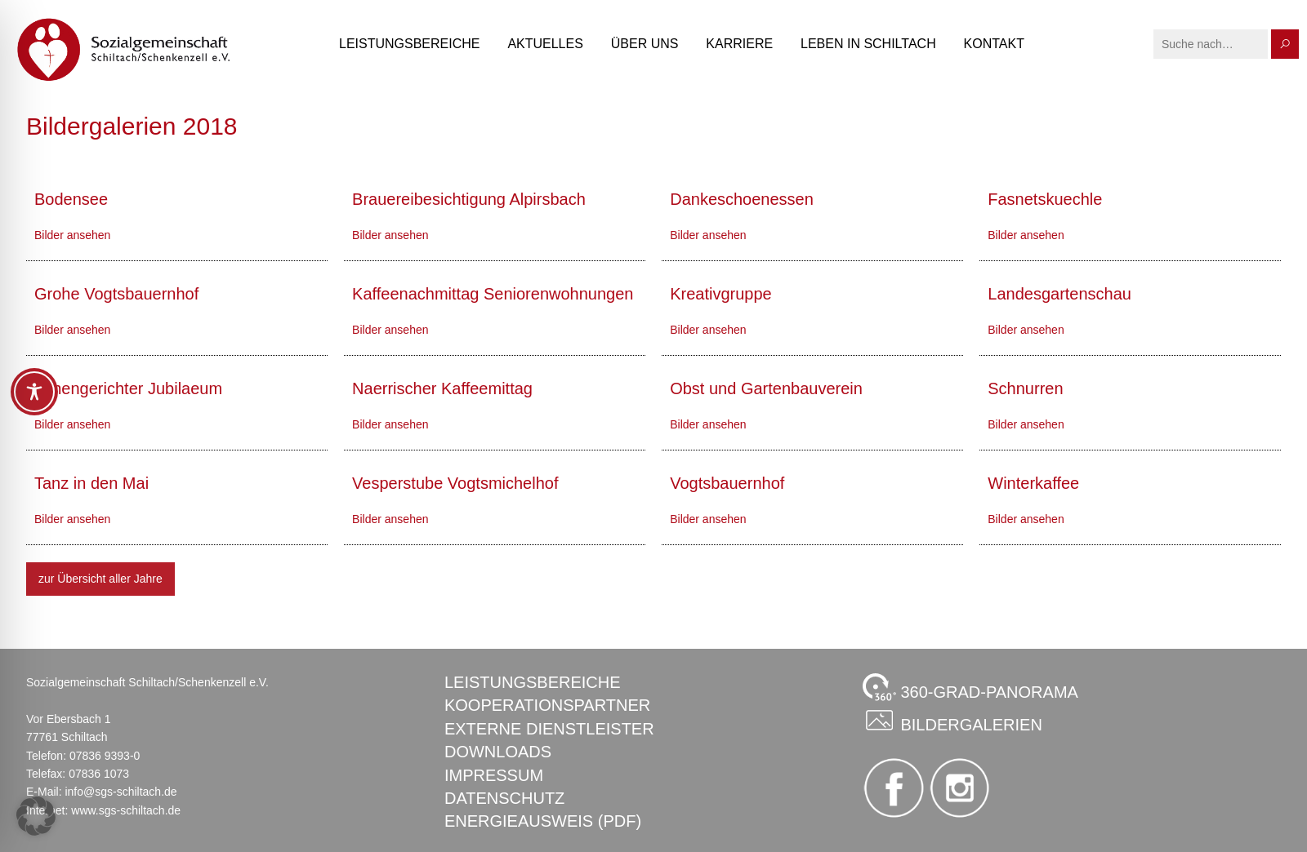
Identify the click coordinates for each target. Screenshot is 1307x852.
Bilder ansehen (72, 235)
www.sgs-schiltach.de (126, 810)
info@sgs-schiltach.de (120, 791)
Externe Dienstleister (549, 729)
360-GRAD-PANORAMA (970, 687)
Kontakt (994, 44)
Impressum (493, 775)
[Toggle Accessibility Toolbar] (34, 392)
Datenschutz (504, 798)
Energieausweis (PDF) (542, 821)
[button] (36, 816)
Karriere (739, 44)
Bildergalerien (952, 720)
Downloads (497, 752)
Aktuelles (544, 44)
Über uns (645, 44)
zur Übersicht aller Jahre (100, 578)
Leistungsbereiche (409, 44)
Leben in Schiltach (868, 44)
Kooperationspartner (547, 705)
